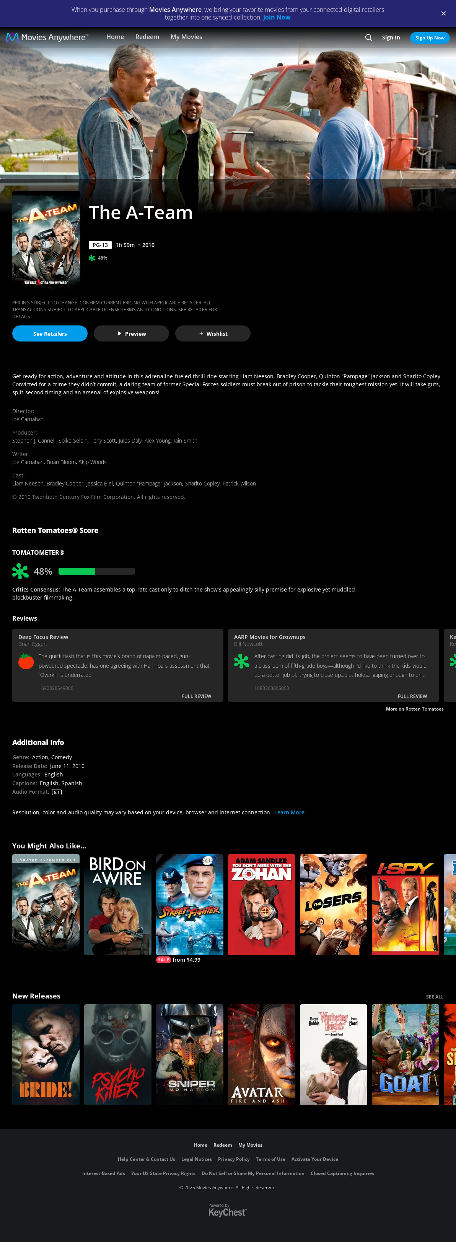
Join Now (277, 17)
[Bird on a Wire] (117, 904)
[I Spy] (405, 904)
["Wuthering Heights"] (333, 1054)
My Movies (186, 37)
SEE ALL (435, 997)
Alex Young (158, 440)
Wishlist (213, 333)
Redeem (147, 37)
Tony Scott (103, 440)
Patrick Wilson (239, 483)
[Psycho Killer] (117, 1054)
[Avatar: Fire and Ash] (261, 1054)
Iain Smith (185, 440)
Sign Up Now (430, 37)
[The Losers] (333, 904)
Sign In (391, 37)
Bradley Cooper (65, 483)
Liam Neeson (28, 483)
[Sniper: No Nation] (189, 1054)
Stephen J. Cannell (33, 440)
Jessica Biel (99, 483)
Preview (131, 333)
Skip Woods (93, 462)
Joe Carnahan (28, 419)
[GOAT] (405, 1054)
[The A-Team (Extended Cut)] (46, 904)
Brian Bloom (61, 462)
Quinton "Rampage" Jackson (149, 483)
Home (115, 37)
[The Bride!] (46, 1054)
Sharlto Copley (202, 483)
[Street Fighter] (189, 908)
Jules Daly (130, 440)
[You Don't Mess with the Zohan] (261, 904)
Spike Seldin (73, 440)
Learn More (289, 812)
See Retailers (50, 333)
